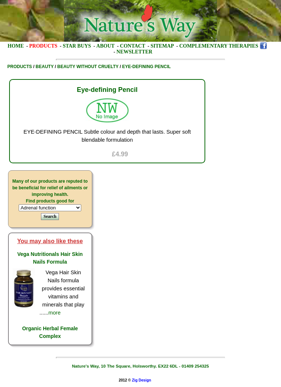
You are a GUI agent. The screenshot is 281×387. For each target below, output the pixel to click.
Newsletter (134, 52)
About (105, 46)
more (54, 313)
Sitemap (162, 46)
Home (16, 46)
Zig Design (141, 380)
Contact (132, 46)
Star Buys (77, 46)
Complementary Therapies (218, 46)
